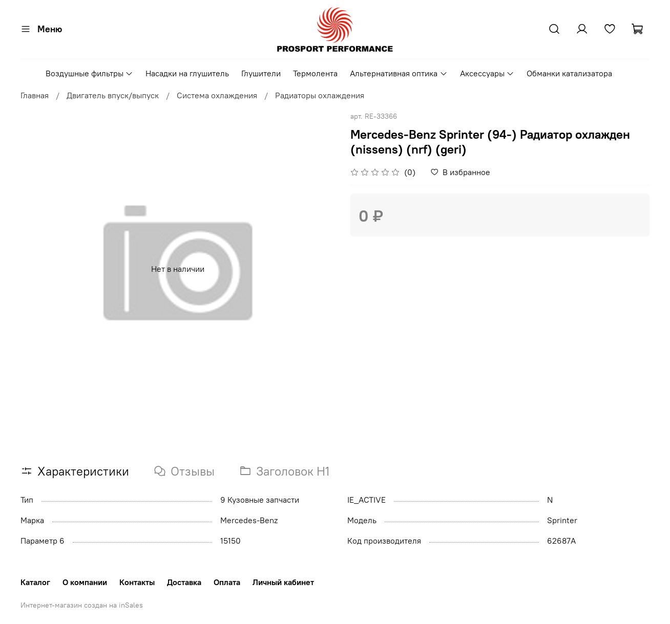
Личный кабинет (283, 582)
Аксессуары (487, 73)
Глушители (261, 73)
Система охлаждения (217, 95)
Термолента (315, 73)
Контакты (137, 582)
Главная (34, 95)
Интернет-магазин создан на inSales (81, 605)
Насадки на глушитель (187, 73)
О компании (84, 582)
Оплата (227, 582)
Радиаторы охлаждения (319, 95)
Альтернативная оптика (398, 73)
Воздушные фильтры (89, 73)
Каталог (35, 582)
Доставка (184, 582)
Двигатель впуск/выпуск (113, 95)
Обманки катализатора (569, 73)
